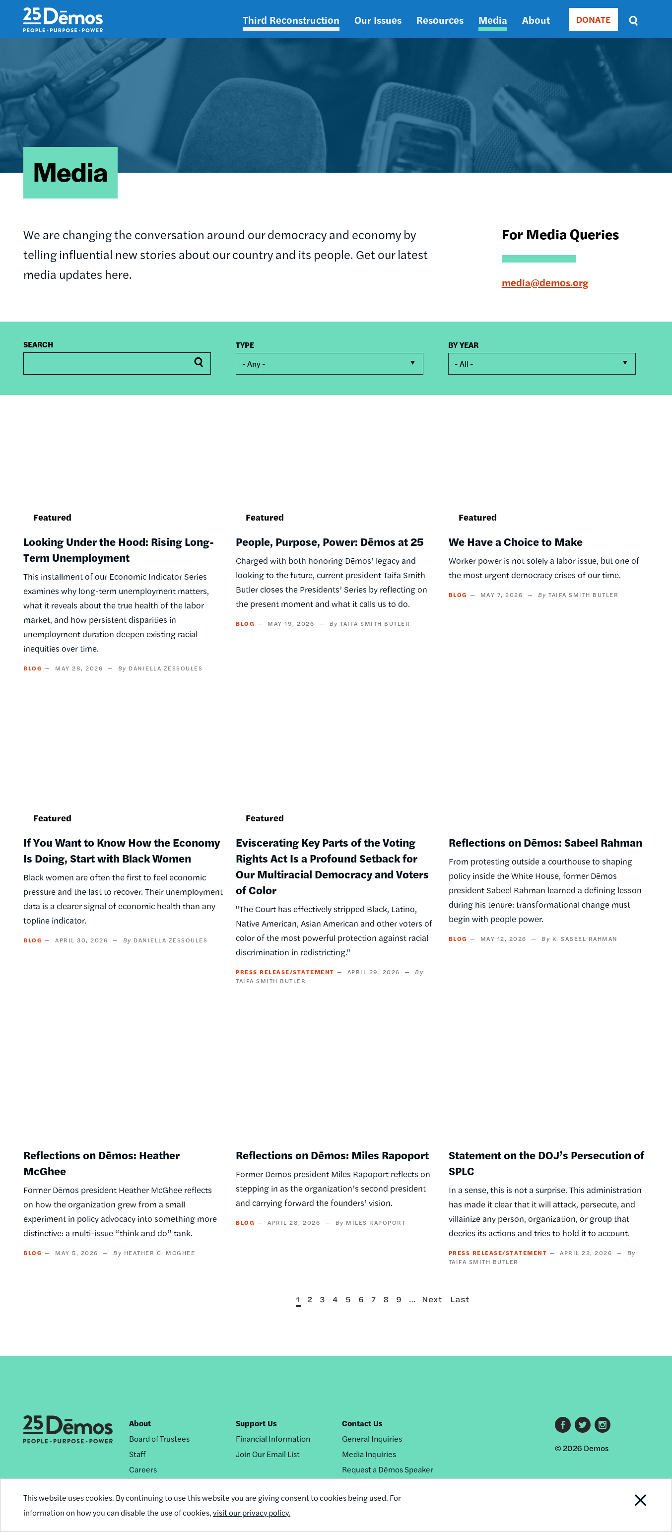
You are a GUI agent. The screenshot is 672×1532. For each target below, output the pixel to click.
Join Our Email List (268, 1454)
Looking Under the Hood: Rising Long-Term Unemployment (118, 549)
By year (463, 344)
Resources (440, 19)
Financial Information (273, 1438)
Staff (137, 1454)
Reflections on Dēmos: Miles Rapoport (332, 1155)
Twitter (583, 1425)
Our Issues (378, 19)
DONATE (593, 19)
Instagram (602, 1425)
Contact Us (362, 1423)
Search (38, 344)
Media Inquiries (369, 1454)
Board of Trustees (159, 1438)
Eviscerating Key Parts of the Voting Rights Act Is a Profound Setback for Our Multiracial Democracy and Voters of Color (332, 866)
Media (492, 19)
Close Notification (628, 1505)
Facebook (563, 1425)
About (536, 19)
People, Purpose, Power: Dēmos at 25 (330, 541)
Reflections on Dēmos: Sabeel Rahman (545, 842)
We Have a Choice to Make (516, 541)
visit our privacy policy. (252, 1512)
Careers (143, 1469)
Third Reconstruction (291, 19)
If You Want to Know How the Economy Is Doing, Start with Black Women (121, 850)
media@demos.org (545, 282)
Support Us (256, 1423)
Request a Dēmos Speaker (387, 1469)
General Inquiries (372, 1438)
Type (245, 344)
